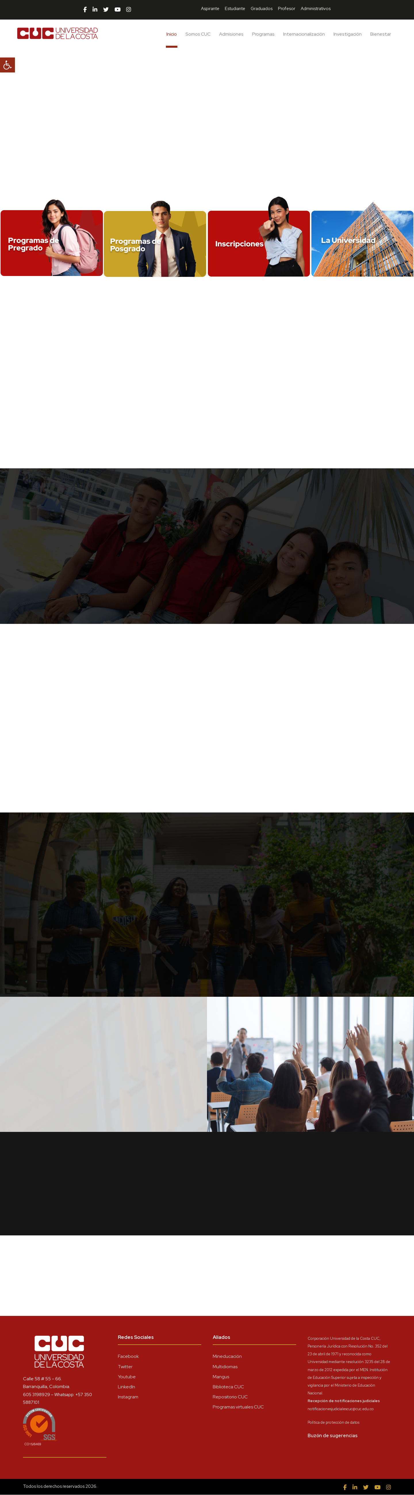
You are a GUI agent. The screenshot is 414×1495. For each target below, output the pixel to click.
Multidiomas (225, 1367)
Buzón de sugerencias (333, 1436)
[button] (7, 64)
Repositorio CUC (230, 1397)
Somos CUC (197, 34)
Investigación (348, 34)
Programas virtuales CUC (238, 1407)
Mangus (221, 1377)
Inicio (171, 34)
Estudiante (235, 9)
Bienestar (380, 34)
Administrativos (316, 9)
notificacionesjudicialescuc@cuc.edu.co (341, 1409)
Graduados (262, 9)
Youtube (127, 1377)
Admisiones (231, 34)
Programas (263, 34)
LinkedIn (126, 1387)
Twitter (125, 1367)
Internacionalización (304, 34)
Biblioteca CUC (228, 1387)
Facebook (128, 1357)
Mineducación (227, 1357)
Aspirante (210, 9)
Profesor (286, 9)
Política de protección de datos (333, 1422)
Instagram (128, 1397)
